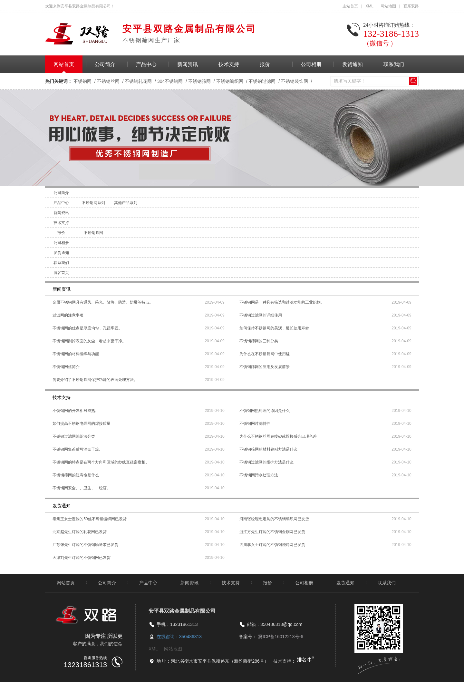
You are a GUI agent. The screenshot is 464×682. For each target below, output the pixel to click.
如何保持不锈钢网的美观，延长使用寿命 (274, 328)
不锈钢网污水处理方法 (258, 475)
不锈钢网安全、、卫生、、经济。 (82, 488)
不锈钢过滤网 (262, 81)
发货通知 (352, 64)
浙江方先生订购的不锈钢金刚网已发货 (272, 532)
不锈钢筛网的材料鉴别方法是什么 (268, 449)
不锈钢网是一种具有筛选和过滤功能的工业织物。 (281, 302)
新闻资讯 (187, 64)
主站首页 (351, 6)
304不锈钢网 (170, 81)
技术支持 (228, 64)
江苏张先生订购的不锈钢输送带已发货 (85, 544)
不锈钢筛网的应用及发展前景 (264, 367)
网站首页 (63, 64)
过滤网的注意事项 (68, 315)
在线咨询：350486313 (179, 636)
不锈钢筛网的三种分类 (258, 341)
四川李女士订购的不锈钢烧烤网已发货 (272, 544)
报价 (265, 64)
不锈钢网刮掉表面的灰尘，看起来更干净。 (89, 341)
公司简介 (105, 64)
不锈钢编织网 (229, 81)
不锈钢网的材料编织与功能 (76, 354)
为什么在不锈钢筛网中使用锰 (264, 354)
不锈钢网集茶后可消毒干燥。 (78, 449)
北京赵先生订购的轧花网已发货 (80, 532)
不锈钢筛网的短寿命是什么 (76, 475)
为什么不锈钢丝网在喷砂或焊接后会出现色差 (278, 436)
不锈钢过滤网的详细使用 (260, 315)
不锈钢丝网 (108, 81)
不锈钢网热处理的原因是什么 (264, 410)
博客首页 (61, 272)
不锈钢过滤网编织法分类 (74, 436)
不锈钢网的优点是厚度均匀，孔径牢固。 (87, 328)
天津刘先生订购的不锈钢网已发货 (82, 557)
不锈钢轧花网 (138, 81)
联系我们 (393, 64)
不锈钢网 (82, 81)
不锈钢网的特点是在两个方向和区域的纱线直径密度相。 (101, 462)
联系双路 (411, 6)
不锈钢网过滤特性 (254, 423)
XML (369, 6)
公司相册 (311, 64)
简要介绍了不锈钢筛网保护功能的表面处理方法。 (95, 379)
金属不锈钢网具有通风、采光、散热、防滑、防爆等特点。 (103, 302)
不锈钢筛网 (199, 81)
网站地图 (389, 6)
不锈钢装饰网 (294, 81)
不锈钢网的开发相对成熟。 (76, 410)
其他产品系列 (125, 202)
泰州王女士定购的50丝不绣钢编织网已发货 (89, 519)
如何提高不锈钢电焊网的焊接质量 (82, 423)
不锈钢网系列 (93, 202)
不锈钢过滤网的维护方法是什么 (266, 462)
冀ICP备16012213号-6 (280, 636)
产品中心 (146, 64)
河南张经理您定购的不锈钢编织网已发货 (274, 519)
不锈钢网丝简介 (66, 367)
